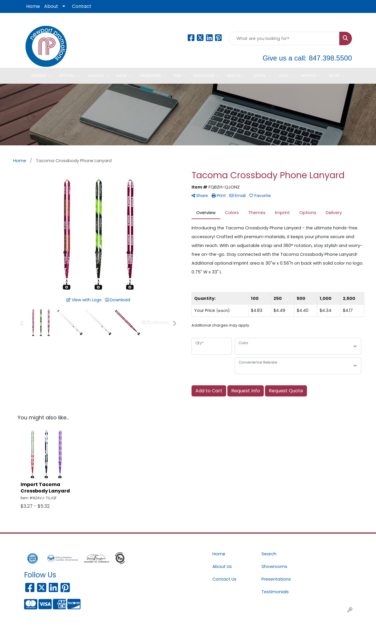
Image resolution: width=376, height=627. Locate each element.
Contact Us (224, 579)
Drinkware (153, 75)
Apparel (69, 75)
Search (268, 554)
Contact (81, 6)
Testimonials (275, 592)
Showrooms (274, 566)
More (337, 75)
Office (262, 75)
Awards (98, 75)
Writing (311, 75)
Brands (41, 75)
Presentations (276, 579)
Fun (180, 75)
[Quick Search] (284, 38)
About (51, 6)
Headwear (206, 75)
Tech (285, 75)
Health (236, 75)
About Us (222, 566)
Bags (124, 75)
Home (33, 6)
